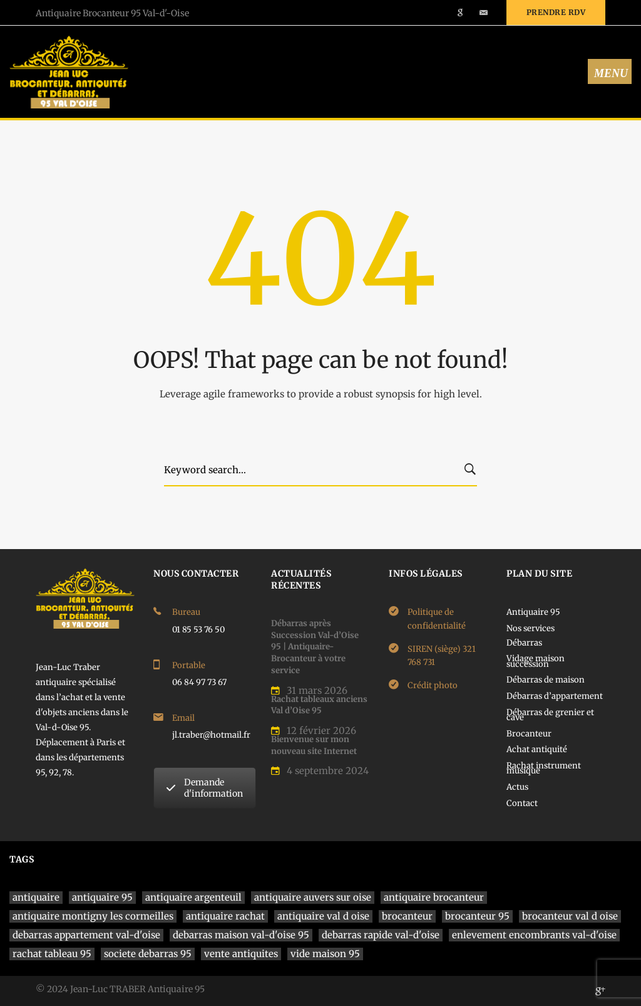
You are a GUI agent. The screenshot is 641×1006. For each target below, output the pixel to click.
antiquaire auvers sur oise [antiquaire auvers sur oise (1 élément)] (312, 897)
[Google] (600, 991)
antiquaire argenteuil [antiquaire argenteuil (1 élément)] (193, 897)
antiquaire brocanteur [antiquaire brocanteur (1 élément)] (434, 897)
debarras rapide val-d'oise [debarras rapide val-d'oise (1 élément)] (380, 935)
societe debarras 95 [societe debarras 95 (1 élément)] (148, 954)
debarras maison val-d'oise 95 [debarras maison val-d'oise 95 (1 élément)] (241, 935)
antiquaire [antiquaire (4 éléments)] (36, 897)
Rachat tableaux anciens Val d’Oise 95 (319, 705)
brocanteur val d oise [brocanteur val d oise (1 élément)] (570, 916)
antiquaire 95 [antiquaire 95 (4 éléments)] (102, 897)
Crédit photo (433, 685)
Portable (188, 665)
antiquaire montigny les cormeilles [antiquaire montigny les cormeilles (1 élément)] (93, 916)
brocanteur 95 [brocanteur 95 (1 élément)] (477, 916)
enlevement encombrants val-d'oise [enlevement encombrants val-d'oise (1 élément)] (534, 935)
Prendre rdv (556, 12)
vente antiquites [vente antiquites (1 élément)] (241, 954)
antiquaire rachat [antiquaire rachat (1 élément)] (225, 916)
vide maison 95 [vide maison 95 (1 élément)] (325, 954)
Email (183, 718)
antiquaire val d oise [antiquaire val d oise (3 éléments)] (323, 916)
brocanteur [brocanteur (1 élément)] (407, 916)
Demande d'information (205, 788)
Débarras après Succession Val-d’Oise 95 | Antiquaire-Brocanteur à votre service (315, 647)
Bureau (186, 612)
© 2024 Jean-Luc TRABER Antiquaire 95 (120, 989)
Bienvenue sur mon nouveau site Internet (314, 745)
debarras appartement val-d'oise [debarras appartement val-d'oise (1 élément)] (86, 935)
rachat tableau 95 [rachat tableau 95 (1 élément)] (52, 954)
